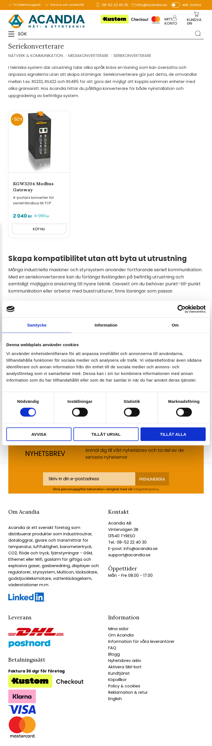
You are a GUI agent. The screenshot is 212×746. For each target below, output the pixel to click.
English (115, 698)
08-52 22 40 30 (115, 4)
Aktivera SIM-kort (125, 667)
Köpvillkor (117, 679)
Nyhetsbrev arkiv (124, 660)
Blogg (114, 654)
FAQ (112, 648)
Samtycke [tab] (36, 325)
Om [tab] (175, 325)
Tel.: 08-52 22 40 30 (127, 542)
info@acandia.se (151, 4)
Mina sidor (118, 629)
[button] (13, 36)
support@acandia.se (129, 555)
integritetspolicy (146, 489)
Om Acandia (121, 635)
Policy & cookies (124, 686)
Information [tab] (106, 325)
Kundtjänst (119, 673)
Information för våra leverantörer (141, 641)
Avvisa (38, 434)
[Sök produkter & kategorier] (105, 33)
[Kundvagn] (195, 21)
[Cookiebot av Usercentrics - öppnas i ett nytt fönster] (181, 309)
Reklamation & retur (128, 692)
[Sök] (198, 33)
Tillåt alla (173, 434)
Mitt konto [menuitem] (171, 21)
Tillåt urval (106, 434)
